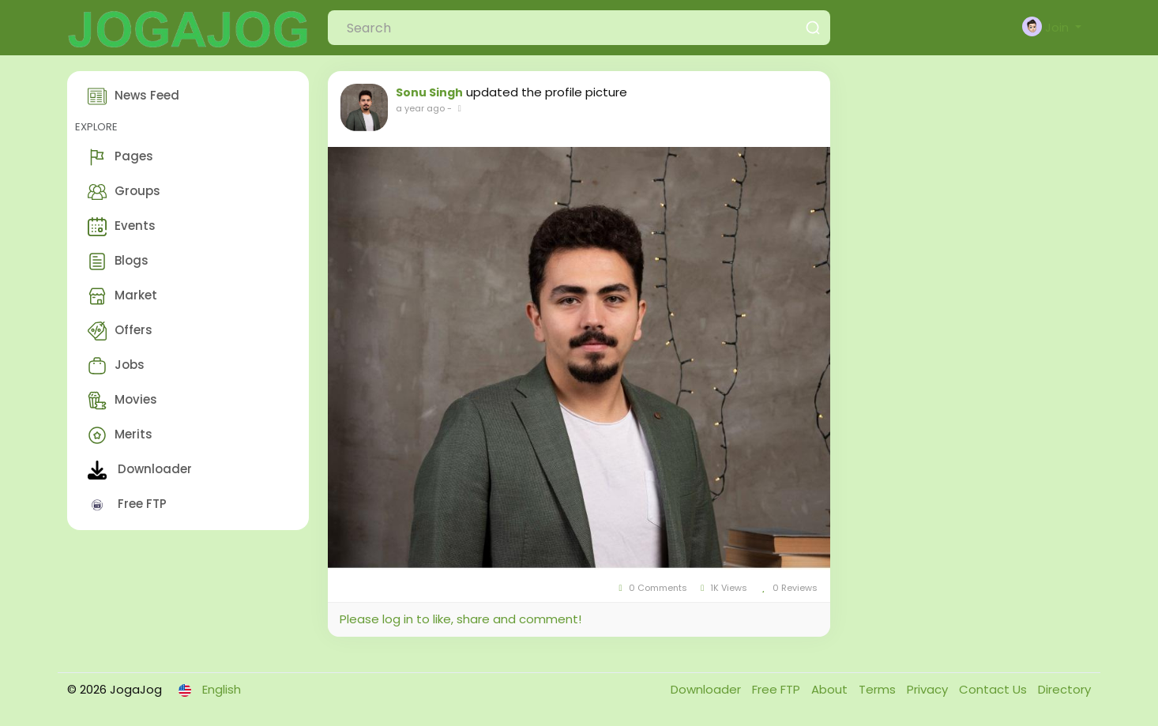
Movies (122, 400)
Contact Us (994, 689)
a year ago (420, 108)
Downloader (140, 470)
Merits (120, 435)
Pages (120, 157)
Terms (879, 689)
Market (122, 296)
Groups (124, 191)
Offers (120, 331)
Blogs (118, 261)
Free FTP (127, 504)
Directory (1064, 689)
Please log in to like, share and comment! (460, 619)
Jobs (116, 365)
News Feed (133, 96)
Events (122, 226)
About (831, 689)
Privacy (929, 689)
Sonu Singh (429, 92)
